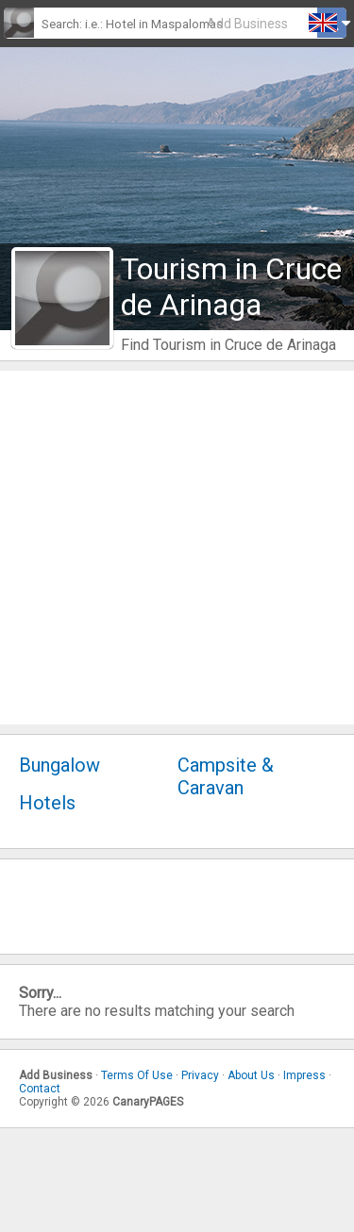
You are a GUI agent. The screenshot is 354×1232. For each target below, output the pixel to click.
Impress (304, 1075)
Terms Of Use (137, 1075)
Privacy (200, 1075)
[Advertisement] (177, 547)
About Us (251, 1075)
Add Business (247, 23)
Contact (39, 1088)
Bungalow (59, 765)
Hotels (47, 802)
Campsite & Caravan (225, 776)
